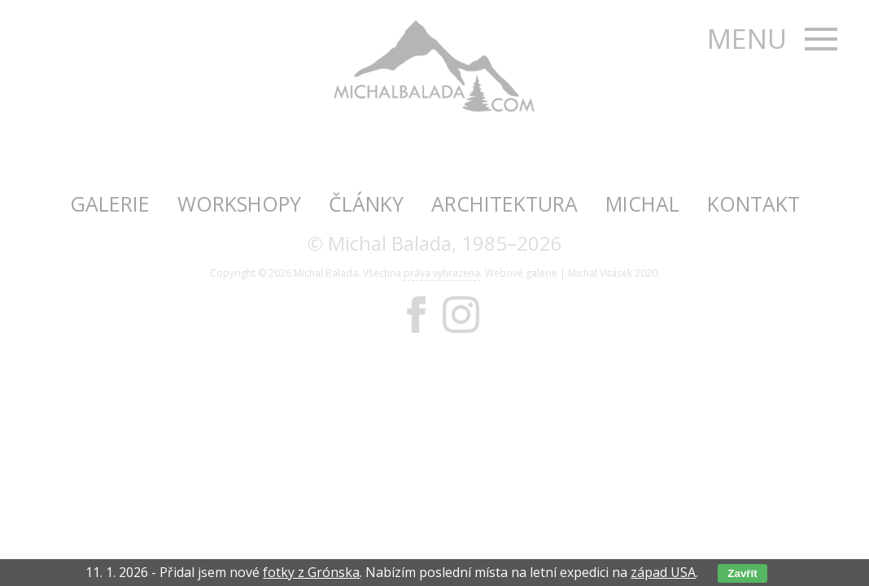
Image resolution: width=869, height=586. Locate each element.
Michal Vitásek (600, 273)
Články (366, 203)
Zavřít (742, 573)
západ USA (663, 572)
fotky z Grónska (311, 572)
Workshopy (239, 203)
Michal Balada (326, 273)
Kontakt (753, 203)
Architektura (504, 203)
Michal (642, 203)
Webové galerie (521, 273)
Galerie (110, 203)
